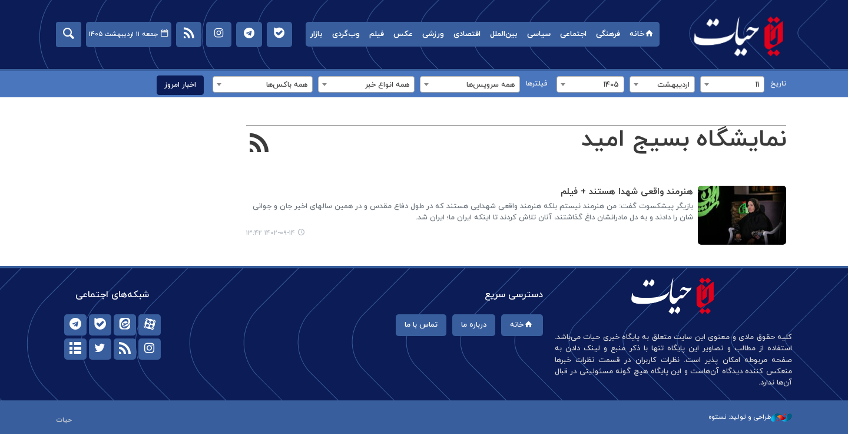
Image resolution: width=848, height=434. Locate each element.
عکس (403, 34)
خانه (642, 34)
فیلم (376, 34)
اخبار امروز (180, 85)
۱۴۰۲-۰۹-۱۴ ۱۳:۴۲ (270, 233)
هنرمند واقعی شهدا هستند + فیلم (627, 192)
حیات (739, 35)
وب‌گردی (346, 34)
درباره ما (473, 325)
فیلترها (537, 83)
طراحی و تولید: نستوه (750, 417)
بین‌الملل (504, 34)
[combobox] (732, 84)
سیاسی (539, 34)
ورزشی (433, 34)
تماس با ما (421, 325)
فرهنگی (608, 34)
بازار (316, 34)
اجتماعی (573, 34)
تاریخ (778, 83)
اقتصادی (467, 34)
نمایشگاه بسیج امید (683, 139)
